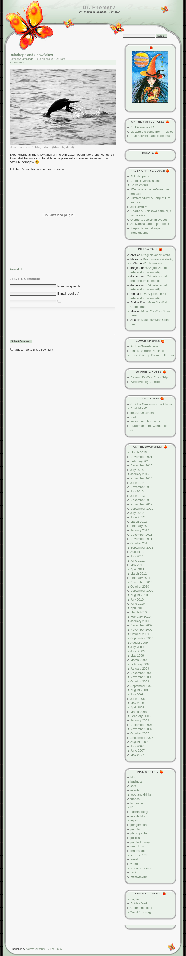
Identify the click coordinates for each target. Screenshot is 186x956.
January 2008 (139, 720)
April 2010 (137, 608)
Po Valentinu (139, 185)
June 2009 (137, 651)
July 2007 (137, 746)
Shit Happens (139, 176)
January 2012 (139, 530)
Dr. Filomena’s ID (142, 127)
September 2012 (141, 508)
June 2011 (137, 560)
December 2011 (141, 534)
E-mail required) (68, 293)
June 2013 (137, 495)
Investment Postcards (145, 421)
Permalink (16, 269)
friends (135, 799)
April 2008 (137, 707)
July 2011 (137, 556)
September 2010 (141, 590)
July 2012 (137, 513)
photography (139, 833)
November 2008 (141, 677)
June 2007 (137, 750)
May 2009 (137, 655)
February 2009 (140, 664)
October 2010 (139, 586)
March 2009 (138, 660)
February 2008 (140, 716)
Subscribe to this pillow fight (34, 349)
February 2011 (140, 577)
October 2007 (139, 733)
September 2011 (141, 547)
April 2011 (137, 569)
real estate (137, 850)
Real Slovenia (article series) (150, 136)
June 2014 (137, 482)
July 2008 (137, 694)
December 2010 (141, 582)
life (132, 807)
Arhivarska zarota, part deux (149, 224)
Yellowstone (138, 876)
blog (133, 777)
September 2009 (141, 638)
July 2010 (137, 599)
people (135, 829)
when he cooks (140, 868)
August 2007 (139, 742)
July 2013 (137, 491)
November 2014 (141, 478)
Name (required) (68, 286)
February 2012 (140, 526)
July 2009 (137, 647)
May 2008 (137, 703)
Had (133, 417)
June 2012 (137, 517)
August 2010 (139, 595)
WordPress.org (140, 912)
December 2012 (141, 500)
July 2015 (137, 470)
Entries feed (138, 903)
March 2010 (138, 612)
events (134, 790)
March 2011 (138, 573)
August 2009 (139, 642)
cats (133, 786)
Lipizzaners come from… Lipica (151, 131)
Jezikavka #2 (139, 206)
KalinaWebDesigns (35, 949)
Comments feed (141, 907)
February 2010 (140, 616)
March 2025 (138, 452)
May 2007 (137, 755)
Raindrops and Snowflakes (31, 55)
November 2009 (141, 629)
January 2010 (139, 621)
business (136, 781)
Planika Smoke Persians (147, 350)
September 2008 (141, 686)
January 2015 (139, 474)
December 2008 (141, 673)
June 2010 (137, 603)
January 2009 (139, 668)
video (134, 863)
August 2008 (139, 690)
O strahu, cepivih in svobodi (149, 219)
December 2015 (141, 465)
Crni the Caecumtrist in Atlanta (151, 404)
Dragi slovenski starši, (145, 180)
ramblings (27, 58)
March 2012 (138, 521)
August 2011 (139, 551)
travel (134, 859)
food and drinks (140, 794)
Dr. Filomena (99, 7)
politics (135, 838)
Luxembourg (139, 812)
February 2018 (140, 461)
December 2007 (141, 724)
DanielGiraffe (139, 408)
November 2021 (141, 457)
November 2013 (141, 487)
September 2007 (141, 737)
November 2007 (141, 729)
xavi (133, 872)
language (136, 803)
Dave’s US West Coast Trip (149, 377)
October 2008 (139, 681)
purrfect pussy (140, 842)
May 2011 (137, 564)
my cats (135, 820)
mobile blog (138, 816)
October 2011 (139, 543)
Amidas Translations (144, 346)
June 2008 (137, 699)
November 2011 (141, 539)
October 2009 (139, 634)
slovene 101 (138, 855)
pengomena (138, 825)
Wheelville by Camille (145, 382)
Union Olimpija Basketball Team (152, 355)
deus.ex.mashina (142, 413)
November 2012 (141, 504)
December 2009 (141, 625)
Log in (134, 899)
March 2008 (138, 712)
